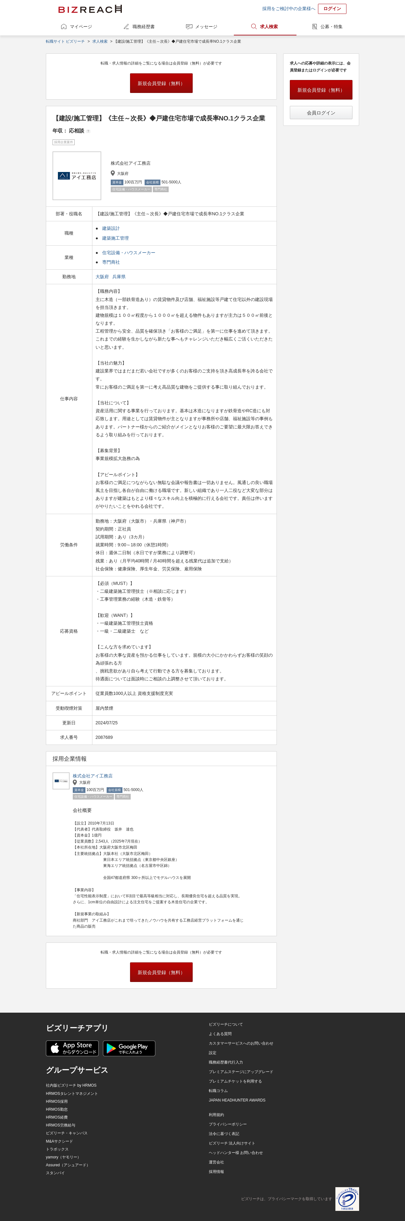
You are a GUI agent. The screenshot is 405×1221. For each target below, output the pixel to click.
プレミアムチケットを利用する (235, 1081)
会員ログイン (321, 112)
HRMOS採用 (57, 1101)
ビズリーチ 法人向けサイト (232, 1143)
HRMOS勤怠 (57, 1109)
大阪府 (103, 276)
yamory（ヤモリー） (63, 1157)
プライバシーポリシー (228, 1124)
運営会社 (216, 1162)
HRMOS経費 (57, 1117)
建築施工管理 (115, 238)
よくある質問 (220, 1034)
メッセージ (206, 26)
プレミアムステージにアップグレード (241, 1072)
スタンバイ (55, 1173)
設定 (212, 1053)
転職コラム (218, 1091)
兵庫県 (119, 276)
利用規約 (216, 1115)
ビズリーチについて (226, 1024)
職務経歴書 (144, 26)
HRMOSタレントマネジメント (72, 1093)
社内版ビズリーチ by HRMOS (71, 1085)
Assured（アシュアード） (68, 1165)
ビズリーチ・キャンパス (67, 1133)
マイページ (81, 26)
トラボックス (57, 1149)
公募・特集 (332, 26)
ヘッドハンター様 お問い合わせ (236, 1152)
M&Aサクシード (59, 1141)
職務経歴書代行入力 (226, 1062)
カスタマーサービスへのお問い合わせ (241, 1043)
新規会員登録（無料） (161, 83)
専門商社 (111, 262)
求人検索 (269, 26)
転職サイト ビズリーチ (65, 41)
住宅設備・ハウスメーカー (128, 252)
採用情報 (216, 1171)
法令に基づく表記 (224, 1134)
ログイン (332, 8)
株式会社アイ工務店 (93, 775)
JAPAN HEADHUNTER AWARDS (237, 1100)
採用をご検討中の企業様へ (288, 8)
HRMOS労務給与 (60, 1125)
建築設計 (111, 228)
